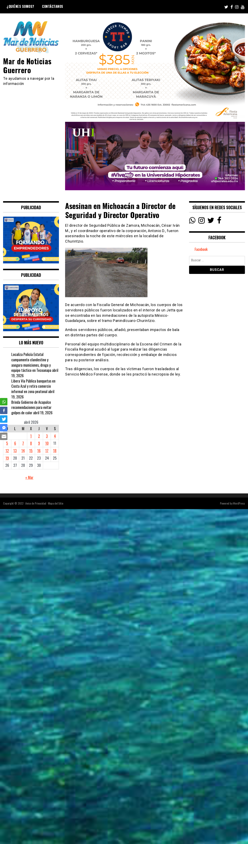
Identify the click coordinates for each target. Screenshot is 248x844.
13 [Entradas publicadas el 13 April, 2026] (15, 450)
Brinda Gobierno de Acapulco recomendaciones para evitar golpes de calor (31, 407)
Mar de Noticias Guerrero (27, 65)
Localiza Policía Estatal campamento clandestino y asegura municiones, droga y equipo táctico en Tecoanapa (31, 362)
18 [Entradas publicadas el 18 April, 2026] (54, 450)
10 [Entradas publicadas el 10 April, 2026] (47, 443)
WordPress (239, 503)
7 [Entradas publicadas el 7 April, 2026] (23, 443)
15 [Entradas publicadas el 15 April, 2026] (31, 450)
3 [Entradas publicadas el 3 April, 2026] (47, 436)
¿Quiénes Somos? (20, 6)
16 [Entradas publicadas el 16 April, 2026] (39, 450)
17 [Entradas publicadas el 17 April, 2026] (46, 450)
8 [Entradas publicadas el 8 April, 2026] (31, 443)
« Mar (29, 477)
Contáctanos (52, 6)
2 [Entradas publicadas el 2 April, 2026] (39, 436)
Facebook (201, 249)
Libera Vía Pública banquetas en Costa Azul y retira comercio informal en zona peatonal (33, 386)
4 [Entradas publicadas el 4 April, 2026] (55, 436)
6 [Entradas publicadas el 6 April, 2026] (15, 443)
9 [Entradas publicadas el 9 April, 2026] (39, 443)
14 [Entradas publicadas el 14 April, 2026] (23, 450)
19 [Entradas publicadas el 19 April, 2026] (7, 458)
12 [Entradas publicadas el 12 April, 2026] (7, 450)
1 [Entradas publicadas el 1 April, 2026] (31, 436)
